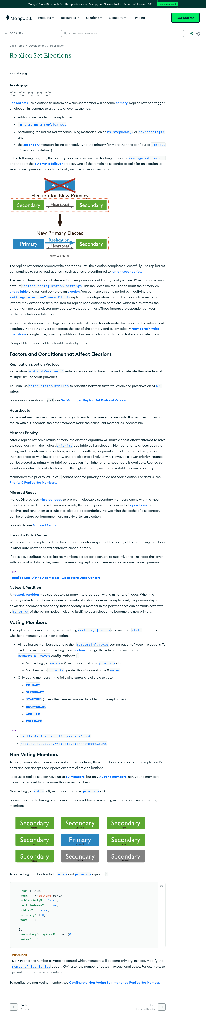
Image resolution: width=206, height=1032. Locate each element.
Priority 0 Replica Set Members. (33, 482)
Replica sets (19, 103)
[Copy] (162, 886)
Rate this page (19, 85)
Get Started (185, 18)
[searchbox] (122, 33)
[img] (13, 93)
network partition (25, 594)
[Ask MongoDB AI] (191, 33)
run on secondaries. (127, 271)
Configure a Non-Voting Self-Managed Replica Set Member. (114, 982)
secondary (31, 145)
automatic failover (48, 164)
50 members (75, 777)
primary (122, 103)
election (79, 650)
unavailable (19, 291)
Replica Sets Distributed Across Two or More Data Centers (56, 578)
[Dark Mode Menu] (198, 33)
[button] (60, 217)
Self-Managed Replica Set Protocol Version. (94, 400)
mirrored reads (50, 499)
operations (138, 505)
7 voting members (112, 777)
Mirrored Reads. (45, 525)
